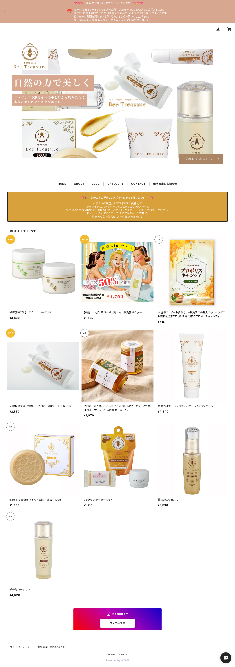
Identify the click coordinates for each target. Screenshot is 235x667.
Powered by (117, 660)
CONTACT (138, 183)
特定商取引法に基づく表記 (51, 647)
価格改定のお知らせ (165, 183)
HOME (62, 183)
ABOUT (79, 183)
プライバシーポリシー (21, 647)
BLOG (96, 183)
